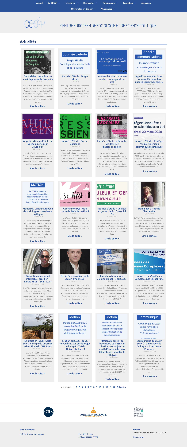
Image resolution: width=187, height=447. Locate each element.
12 (107, 387)
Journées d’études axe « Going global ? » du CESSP (112, 277)
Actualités (146, 3)
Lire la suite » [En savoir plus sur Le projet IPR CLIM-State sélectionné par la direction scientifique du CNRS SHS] (37, 373)
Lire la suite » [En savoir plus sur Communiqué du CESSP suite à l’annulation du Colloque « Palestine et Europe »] (149, 376)
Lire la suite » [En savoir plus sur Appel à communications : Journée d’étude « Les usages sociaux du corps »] (149, 106)
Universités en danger (83, 9)
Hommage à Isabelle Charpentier (149, 210)
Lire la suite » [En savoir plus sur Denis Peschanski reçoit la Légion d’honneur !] (74, 303)
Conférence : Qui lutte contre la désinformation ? (75, 210)
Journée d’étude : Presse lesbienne (75, 142)
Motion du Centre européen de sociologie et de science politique (38, 211)
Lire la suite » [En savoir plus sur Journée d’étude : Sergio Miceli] (74, 103)
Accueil (39, 3)
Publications (110, 3)
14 (114, 387)
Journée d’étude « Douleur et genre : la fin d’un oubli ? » (112, 211)
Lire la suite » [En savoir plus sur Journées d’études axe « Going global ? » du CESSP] (112, 303)
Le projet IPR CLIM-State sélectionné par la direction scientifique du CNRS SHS (37, 343)
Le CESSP (54, 3)
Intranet (136, 429)
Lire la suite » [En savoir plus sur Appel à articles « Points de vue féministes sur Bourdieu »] (37, 168)
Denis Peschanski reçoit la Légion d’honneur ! (75, 277)
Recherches (90, 3)
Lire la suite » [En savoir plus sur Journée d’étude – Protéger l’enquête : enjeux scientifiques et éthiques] (149, 171)
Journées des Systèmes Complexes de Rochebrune (149, 277)
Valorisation (108, 9)
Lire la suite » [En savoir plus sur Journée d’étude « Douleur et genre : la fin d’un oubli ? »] (112, 238)
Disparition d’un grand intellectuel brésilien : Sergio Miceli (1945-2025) (37, 278)
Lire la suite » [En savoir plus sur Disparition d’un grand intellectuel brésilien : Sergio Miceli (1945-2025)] (37, 306)
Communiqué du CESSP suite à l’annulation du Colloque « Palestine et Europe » (149, 345)
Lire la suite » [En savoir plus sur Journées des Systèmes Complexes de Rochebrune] (149, 303)
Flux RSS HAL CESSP (89, 437)
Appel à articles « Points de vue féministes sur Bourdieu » (37, 143)
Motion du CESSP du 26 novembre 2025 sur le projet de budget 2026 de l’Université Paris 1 (75, 345)
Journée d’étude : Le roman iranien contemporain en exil (112, 79)
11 (103, 387)
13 (110, 387)
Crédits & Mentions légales (32, 434)
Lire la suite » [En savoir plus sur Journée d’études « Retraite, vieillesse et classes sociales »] (112, 173)
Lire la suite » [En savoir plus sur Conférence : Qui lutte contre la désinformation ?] (74, 235)
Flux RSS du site (85, 434)
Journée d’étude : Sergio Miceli (75, 78)
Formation (129, 3)
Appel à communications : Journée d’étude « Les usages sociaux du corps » (149, 79)
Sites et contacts (27, 429)
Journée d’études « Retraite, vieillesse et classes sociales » (112, 143)
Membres (72, 3)
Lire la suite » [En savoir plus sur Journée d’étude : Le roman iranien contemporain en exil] (112, 106)
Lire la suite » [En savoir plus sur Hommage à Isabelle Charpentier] (149, 235)
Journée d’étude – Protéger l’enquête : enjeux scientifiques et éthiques (149, 143)
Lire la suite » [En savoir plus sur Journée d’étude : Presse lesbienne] (74, 168)
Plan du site (138, 437)
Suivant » (121, 387)
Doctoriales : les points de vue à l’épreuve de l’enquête (38, 78)
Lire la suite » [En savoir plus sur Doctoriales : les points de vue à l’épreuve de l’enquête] (37, 106)
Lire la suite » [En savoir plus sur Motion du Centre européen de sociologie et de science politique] (37, 241)
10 (100, 387)
